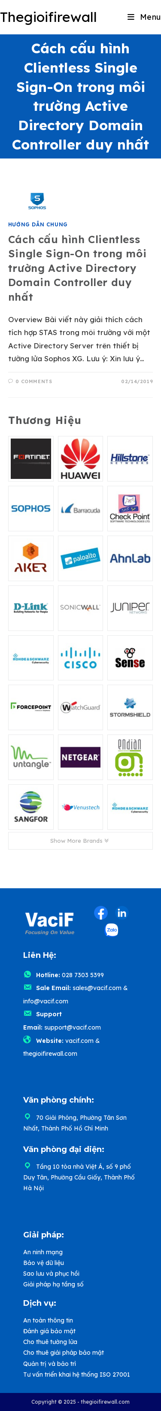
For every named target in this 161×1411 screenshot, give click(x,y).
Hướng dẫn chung (38, 224)
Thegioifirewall (48, 16)
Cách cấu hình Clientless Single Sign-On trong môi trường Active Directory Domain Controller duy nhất (77, 268)
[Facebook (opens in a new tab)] (100, 913)
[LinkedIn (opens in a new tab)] (121, 913)
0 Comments (33, 381)
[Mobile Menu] (144, 17)
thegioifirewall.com (50, 1053)
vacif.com (79, 1041)
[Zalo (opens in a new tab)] (111, 930)
